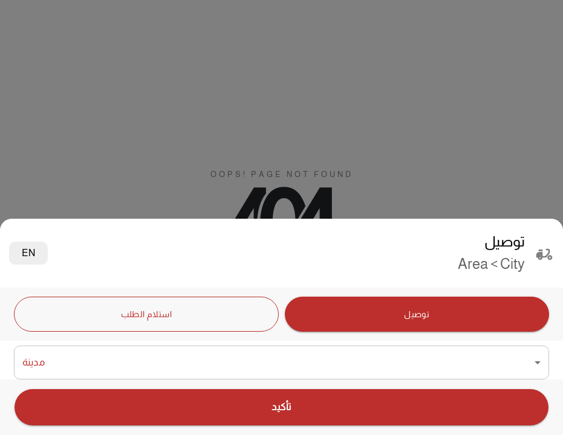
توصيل (417, 314)
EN (28, 253)
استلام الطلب (146, 314)
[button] (281, 362)
